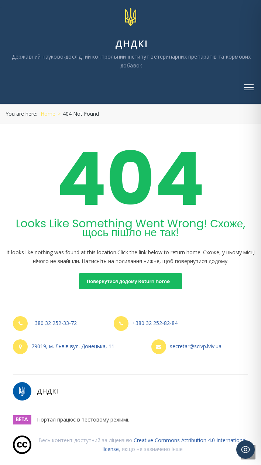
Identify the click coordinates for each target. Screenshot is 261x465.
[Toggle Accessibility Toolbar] (245, 449)
